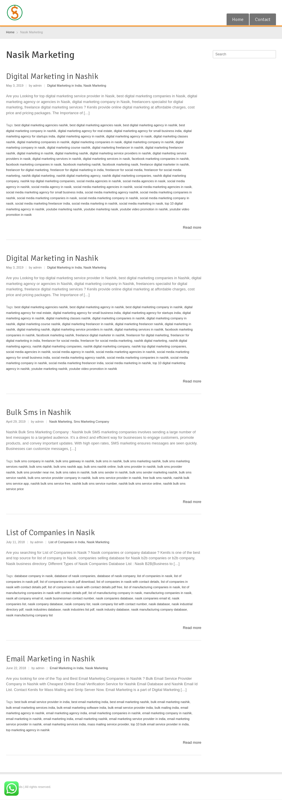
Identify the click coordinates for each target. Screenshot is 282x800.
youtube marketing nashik (64, 209)
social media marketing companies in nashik (138, 357)
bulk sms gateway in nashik (75, 461)
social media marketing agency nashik (111, 192)
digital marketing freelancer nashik (139, 324)
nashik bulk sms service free (50, 483)
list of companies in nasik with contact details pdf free (85, 587)
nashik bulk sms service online (140, 483)
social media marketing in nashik (94, 203)
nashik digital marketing (38, 175)
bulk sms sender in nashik (109, 472)
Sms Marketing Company (91, 421)
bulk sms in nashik (109, 461)
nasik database (159, 604)
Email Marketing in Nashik (50, 659)
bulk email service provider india (130, 707)
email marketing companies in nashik (114, 713)
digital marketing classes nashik (68, 318)
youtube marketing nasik (101, 209)
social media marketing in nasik (141, 203)
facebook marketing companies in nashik (160, 158)
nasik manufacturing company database (159, 609)
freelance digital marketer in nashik (164, 164)
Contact (263, 19)
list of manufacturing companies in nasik (152, 587)
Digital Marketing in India (64, 85)
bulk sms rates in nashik (73, 472)
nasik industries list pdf (78, 609)
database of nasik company (116, 576)
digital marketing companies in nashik (43, 142)
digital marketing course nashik (68, 147)
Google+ (253, 6)
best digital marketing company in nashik (153, 307)
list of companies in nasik (154, 576)
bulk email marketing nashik (170, 702)
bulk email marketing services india (30, 707)
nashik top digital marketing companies (47, 181)
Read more (192, 227)
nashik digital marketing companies (126, 175)
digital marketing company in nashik (149, 142)
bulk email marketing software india (81, 707)
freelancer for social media (123, 170)
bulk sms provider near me (35, 472)
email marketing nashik (91, 719)
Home (238, 19)
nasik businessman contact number (69, 598)
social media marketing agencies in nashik (102, 187)
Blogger (272, 6)
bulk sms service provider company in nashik (59, 477)
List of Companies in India (67, 542)
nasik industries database (43, 609)
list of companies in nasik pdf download (67, 581)
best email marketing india (89, 702)
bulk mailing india (166, 707)
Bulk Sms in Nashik (38, 412)
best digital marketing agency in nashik (150, 125)
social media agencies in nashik (99, 181)
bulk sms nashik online (100, 466)
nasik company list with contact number (119, 604)
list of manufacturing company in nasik (115, 593)
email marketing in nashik (24, 719)
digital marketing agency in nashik (80, 136)
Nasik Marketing (95, 85)
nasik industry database (113, 609)
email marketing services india (64, 724)
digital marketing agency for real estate (85, 131)
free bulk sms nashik (157, 477)
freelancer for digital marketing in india (77, 170)
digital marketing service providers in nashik (120, 153)
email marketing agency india (66, 713)
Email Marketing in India (66, 668)
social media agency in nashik (73, 352)
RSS (263, 6)
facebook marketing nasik (120, 164)
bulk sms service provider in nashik (116, 477)
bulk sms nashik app (68, 466)
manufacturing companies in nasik (167, 593)
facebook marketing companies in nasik (33, 164)
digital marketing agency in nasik (129, 136)
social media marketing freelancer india (42, 203)
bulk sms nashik (40, 466)
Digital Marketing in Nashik (52, 76)
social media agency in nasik (51, 187)
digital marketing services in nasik (106, 158)
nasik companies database (114, 598)
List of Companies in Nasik (50, 532)
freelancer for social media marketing (106, 340)
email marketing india (58, 719)
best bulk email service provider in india (41, 702)
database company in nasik (33, 576)
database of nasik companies (75, 576)
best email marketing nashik (129, 702)
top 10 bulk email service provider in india (160, 724)
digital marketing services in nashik (56, 158)
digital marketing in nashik (35, 153)
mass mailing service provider (108, 724)
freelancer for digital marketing (27, 170)
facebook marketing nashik (82, 164)
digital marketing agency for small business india (147, 131)
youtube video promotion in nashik (144, 209)
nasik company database (45, 604)
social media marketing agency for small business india (44, 192)
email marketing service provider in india (137, 719)
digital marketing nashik (71, 153)
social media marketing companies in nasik (47, 198)
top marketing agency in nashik (28, 730)
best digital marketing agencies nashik (41, 125)
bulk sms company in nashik (34, 461)
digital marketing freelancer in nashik (118, 147)
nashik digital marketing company (106, 346)
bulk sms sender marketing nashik (153, 472)
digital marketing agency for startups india (151, 312)
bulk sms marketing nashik (142, 461)
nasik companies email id (152, 598)
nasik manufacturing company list (29, 615)
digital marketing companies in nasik (96, 142)
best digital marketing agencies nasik (95, 125)
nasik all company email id (24, 598)
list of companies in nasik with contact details (127, 581)
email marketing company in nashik (167, 713)
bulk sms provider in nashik (136, 466)
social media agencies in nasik (144, 181)
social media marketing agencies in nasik (163, 187)
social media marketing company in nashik (108, 198)
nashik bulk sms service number (94, 483)
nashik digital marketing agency (79, 175)
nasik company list (77, 604)
